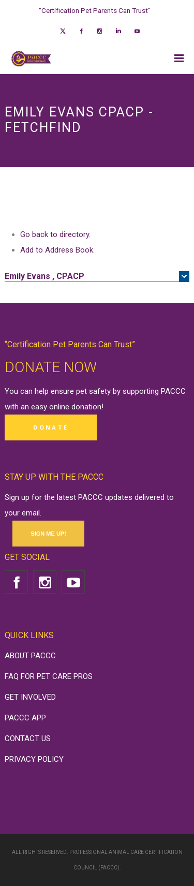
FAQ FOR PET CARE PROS (49, 676)
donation (86, 406)
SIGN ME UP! (48, 533)
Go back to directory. (55, 234)
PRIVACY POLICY (34, 759)
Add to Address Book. (57, 250)
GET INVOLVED (30, 697)
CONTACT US (28, 738)
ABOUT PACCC (30, 655)
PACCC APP (25, 717)
